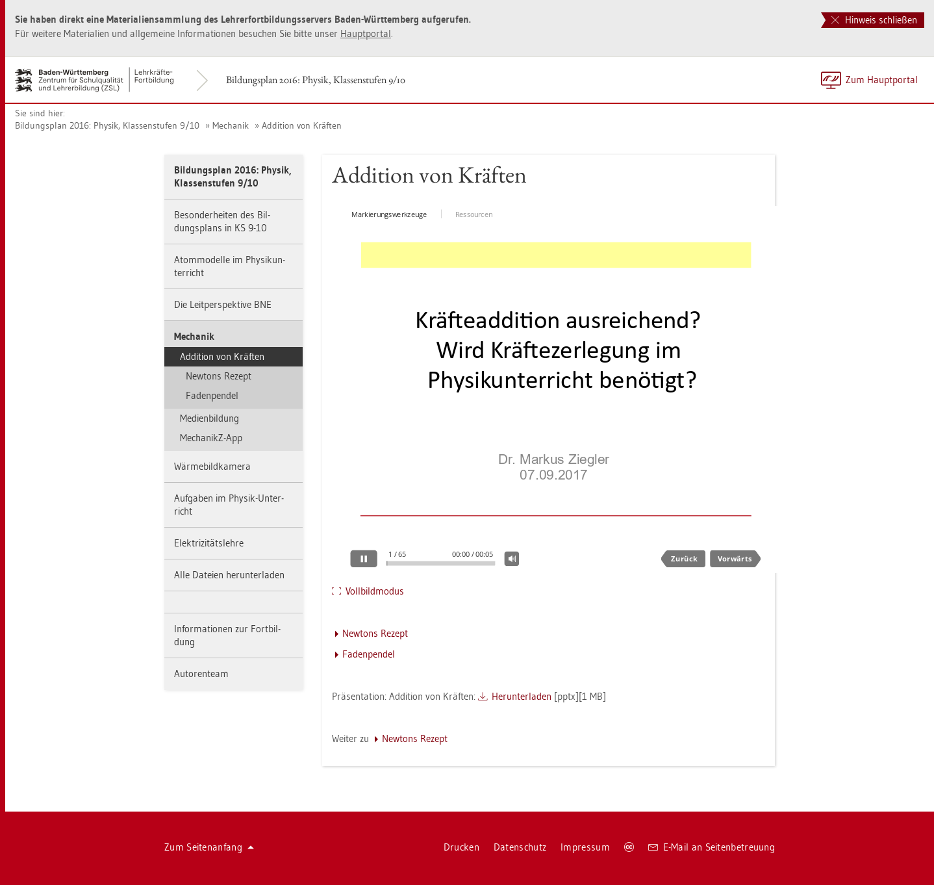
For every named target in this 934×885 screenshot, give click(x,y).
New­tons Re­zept (218, 376)
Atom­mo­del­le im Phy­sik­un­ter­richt (229, 266)
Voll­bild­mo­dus (375, 591)
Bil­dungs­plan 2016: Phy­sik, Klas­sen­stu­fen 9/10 (315, 79)
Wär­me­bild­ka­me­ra (212, 466)
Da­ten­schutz (520, 847)
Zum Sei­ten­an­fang (209, 847)
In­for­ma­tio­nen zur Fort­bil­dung (227, 635)
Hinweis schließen (874, 20)
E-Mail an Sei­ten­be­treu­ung (711, 847)
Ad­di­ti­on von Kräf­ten (302, 125)
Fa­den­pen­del (212, 395)
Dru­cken (461, 847)
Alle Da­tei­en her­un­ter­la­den (229, 575)
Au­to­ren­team (201, 673)
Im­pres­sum (585, 847)
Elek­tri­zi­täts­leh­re (209, 543)
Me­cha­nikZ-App (211, 437)
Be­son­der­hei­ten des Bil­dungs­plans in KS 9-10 (222, 221)
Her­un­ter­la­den (521, 696)
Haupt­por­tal (365, 33)
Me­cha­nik (230, 125)
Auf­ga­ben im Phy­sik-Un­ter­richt (229, 504)
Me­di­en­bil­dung (209, 418)
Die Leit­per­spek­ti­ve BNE (222, 304)
